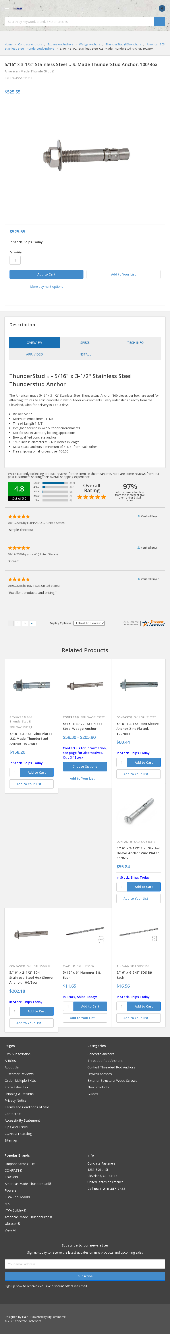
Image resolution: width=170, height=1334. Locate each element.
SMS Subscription (18, 1054)
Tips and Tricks (16, 1127)
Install (85, 354)
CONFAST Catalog (18, 1133)
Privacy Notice (16, 1100)
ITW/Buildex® (15, 1210)
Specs (85, 342)
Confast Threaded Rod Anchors (111, 1067)
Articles (10, 1060)
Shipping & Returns (19, 1093)
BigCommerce (56, 1317)
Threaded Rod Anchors (105, 1060)
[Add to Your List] (32, 784)
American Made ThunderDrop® (28, 1217)
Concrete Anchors (100, 1054)
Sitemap (11, 1140)
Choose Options (85, 766)
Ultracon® (12, 1223)
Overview (34, 342)
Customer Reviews (19, 1074)
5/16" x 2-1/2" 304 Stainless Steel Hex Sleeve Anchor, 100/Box (31, 977)
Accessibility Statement (22, 1120)
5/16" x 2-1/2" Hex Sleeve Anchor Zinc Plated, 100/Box (137, 728)
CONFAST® (13, 1170)
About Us (12, 1067)
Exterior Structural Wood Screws (112, 1080)
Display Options (60, 623)
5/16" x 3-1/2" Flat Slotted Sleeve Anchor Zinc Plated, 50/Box (138, 853)
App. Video (34, 354)
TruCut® (11, 1177)
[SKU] (15, 772)
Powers (11, 1190)
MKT (8, 1203)
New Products (98, 1087)
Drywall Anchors (99, 1074)
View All (10, 1230)
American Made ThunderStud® (28, 1183)
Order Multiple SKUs (20, 1080)
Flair (25, 1317)
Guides (92, 1093)
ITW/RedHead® (17, 1197)
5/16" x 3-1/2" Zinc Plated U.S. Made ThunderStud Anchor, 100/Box (31, 738)
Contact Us (13, 1113)
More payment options (46, 286)
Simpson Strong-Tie (20, 1163)
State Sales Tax (16, 1087)
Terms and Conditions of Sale (27, 1107)
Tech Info (135, 342)
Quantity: (16, 252)
